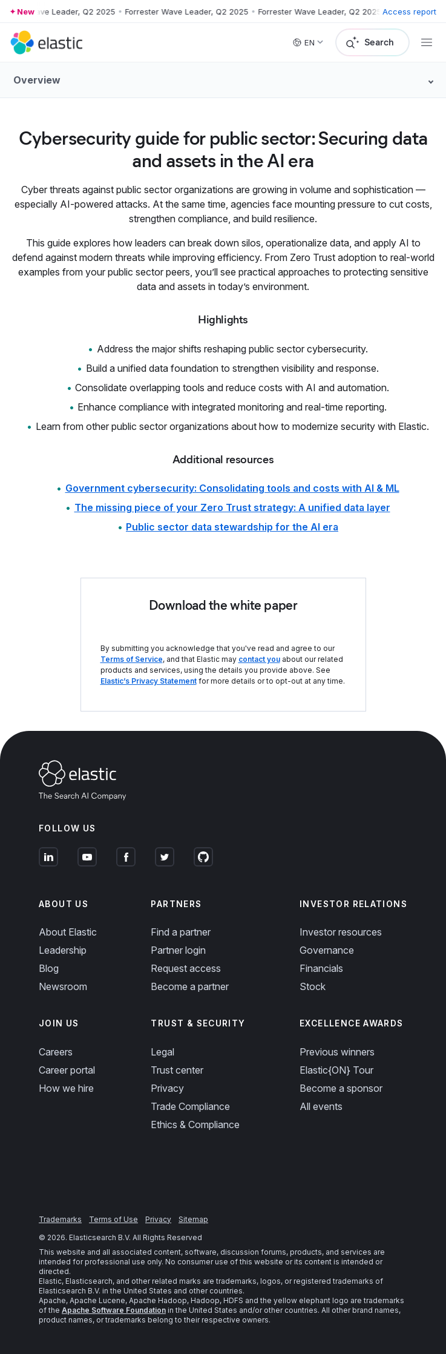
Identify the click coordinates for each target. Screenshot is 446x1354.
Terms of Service (131, 659)
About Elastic (68, 932)
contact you (259, 659)
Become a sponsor (341, 1088)
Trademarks (60, 1219)
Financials (321, 968)
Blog (49, 968)
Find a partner (181, 932)
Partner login (178, 950)
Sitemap (193, 1219)
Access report (409, 11)
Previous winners (337, 1052)
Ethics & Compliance (195, 1124)
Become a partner (190, 986)
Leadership (63, 950)
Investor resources (341, 932)
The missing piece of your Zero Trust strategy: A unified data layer (232, 507)
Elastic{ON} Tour (336, 1070)
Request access (186, 968)
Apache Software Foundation (114, 1310)
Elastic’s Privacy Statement (148, 680)
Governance (327, 950)
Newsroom (63, 986)
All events (321, 1106)
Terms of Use (113, 1219)
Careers (56, 1052)
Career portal (67, 1070)
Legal (162, 1052)
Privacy (167, 1088)
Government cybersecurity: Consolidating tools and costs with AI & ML (232, 488)
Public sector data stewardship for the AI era (232, 527)
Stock (313, 986)
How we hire (66, 1088)
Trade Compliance (190, 1106)
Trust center (177, 1070)
